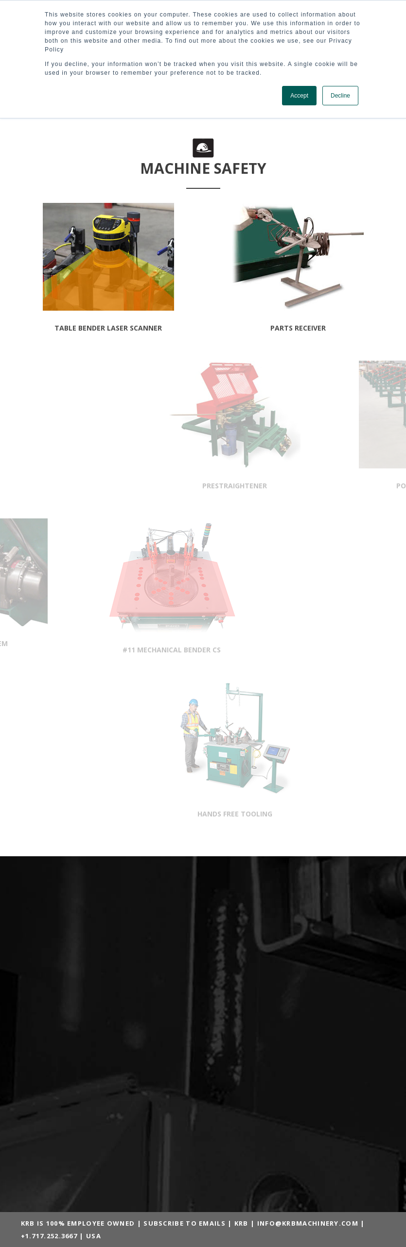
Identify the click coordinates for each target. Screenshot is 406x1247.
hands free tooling (294, 813)
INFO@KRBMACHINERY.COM (307, 1223)
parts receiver (298, 328)
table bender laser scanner (108, 328)
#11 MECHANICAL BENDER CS (112, 649)
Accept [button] (299, 95)
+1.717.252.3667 (49, 1235)
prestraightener (294, 485)
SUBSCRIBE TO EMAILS (184, 1223)
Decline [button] (340, 95)
